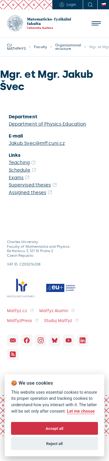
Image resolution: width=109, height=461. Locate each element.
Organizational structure (68, 46)
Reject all (54, 443)
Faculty (40, 47)
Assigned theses (27, 192)
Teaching (19, 162)
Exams (16, 177)
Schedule (20, 170)
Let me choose (81, 411)
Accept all (54, 428)
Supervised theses (30, 185)
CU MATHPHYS (16, 46)
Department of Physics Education (47, 124)
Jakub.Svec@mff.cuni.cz (37, 143)
